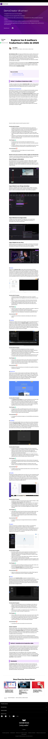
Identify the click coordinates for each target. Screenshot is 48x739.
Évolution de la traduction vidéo (18, 74)
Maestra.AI (12, 371)
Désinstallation (24, 734)
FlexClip (11, 473)
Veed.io (11, 267)
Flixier (11, 576)
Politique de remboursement (41, 732)
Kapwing (12, 320)
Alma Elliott (15, 47)
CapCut (11, 524)
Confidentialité (12, 732)
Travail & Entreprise (11, 697)
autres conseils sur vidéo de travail (22, 697)
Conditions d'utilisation (32, 732)
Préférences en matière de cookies (21, 732)
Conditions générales (5, 732)
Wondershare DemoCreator (15, 88)
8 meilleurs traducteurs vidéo (18, 73)
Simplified (12, 420)
